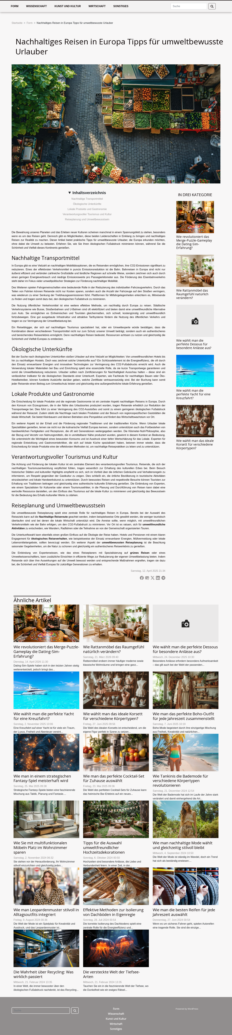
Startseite (17, 23)
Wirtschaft (97, 6)
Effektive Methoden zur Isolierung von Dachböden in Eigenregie (113, 912)
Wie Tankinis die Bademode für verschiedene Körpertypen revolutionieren (180, 780)
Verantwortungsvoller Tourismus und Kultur (87, 214)
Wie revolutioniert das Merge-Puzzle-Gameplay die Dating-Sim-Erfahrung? (194, 242)
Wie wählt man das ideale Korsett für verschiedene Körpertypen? (195, 444)
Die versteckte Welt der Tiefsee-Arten (111, 974)
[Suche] (189, 6)
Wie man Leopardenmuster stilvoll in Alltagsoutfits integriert (46, 912)
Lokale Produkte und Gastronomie (87, 209)
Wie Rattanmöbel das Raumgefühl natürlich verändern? (192, 294)
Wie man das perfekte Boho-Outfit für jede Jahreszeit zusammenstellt (184, 716)
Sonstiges (120, 6)
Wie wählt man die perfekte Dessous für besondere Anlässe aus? (193, 344)
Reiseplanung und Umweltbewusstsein (87, 219)
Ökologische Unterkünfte (87, 204)
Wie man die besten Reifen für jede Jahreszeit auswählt (184, 912)
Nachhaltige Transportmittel (87, 198)
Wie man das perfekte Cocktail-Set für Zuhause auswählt (113, 778)
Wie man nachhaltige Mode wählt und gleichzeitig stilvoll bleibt (183, 845)
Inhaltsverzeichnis (89, 193)
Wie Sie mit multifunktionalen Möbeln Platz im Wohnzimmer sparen (40, 847)
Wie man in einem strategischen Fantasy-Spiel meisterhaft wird (42, 778)
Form (14, 6)
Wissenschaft (36, 6)
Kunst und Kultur (67, 6)
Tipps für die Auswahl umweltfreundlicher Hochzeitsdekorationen (104, 847)
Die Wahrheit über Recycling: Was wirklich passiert (43, 974)
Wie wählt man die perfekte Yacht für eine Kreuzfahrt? (193, 394)
